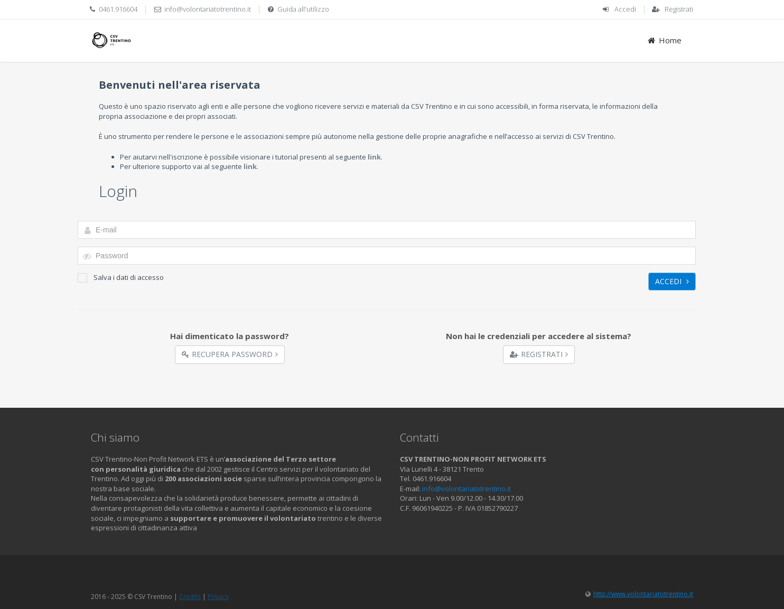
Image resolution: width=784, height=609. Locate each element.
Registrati (679, 9)
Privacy (218, 596)
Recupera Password (230, 354)
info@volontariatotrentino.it (207, 9)
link (374, 157)
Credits (190, 596)
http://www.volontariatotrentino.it (643, 593)
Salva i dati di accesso (121, 278)
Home (664, 40)
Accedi (625, 9)
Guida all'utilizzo (303, 9)
